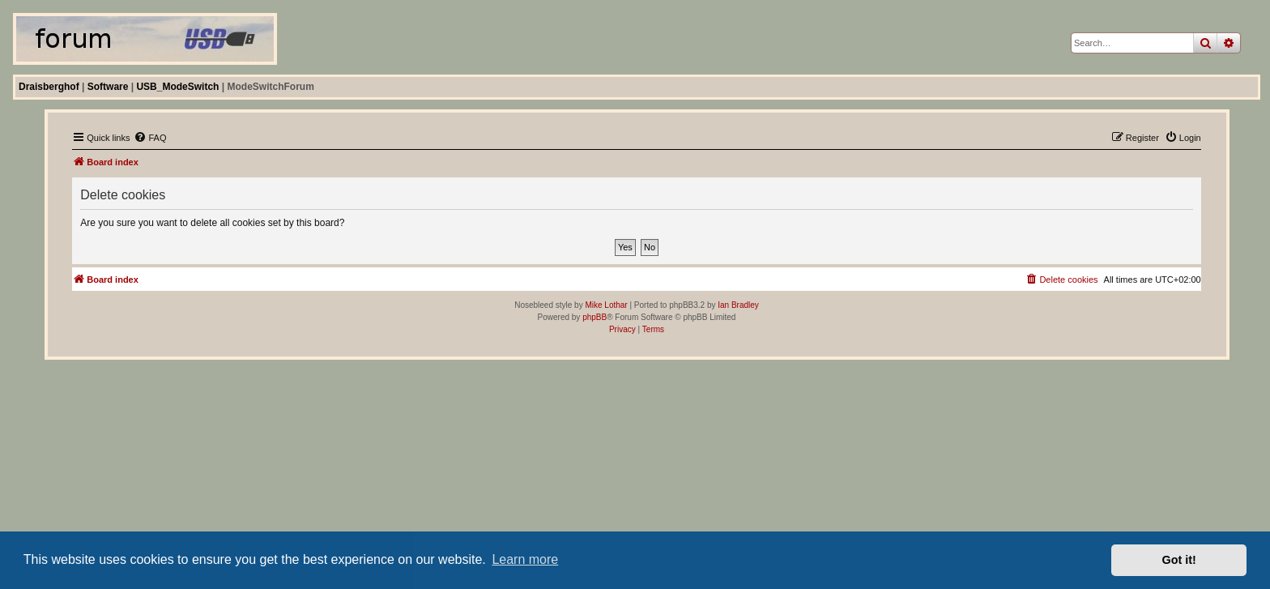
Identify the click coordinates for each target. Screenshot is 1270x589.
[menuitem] (150, 137)
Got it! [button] (1179, 559)
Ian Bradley (738, 305)
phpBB (594, 317)
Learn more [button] (525, 559)
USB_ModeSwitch (177, 86)
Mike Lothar (606, 305)
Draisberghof (49, 86)
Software (108, 86)
